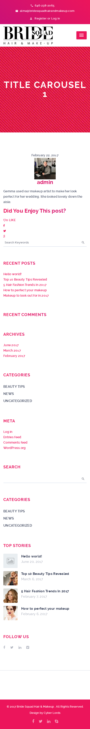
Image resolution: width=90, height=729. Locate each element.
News (8, 394)
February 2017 (14, 356)
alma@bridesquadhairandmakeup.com (45, 11)
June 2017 (11, 345)
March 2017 (12, 350)
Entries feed (12, 437)
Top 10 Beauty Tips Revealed (25, 279)
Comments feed (15, 442)
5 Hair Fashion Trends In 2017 (25, 285)
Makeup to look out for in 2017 (26, 295)
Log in (7, 432)
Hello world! (12, 274)
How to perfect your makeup (25, 290)
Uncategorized (17, 401)
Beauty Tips (14, 387)
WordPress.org (14, 448)
